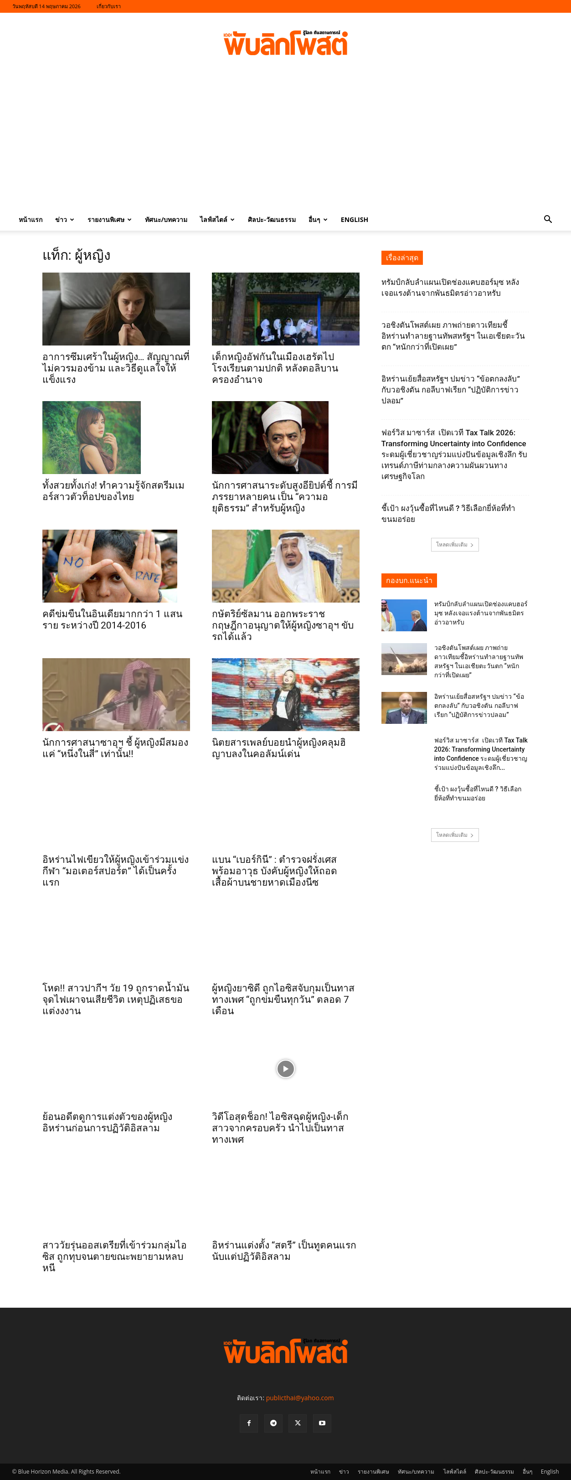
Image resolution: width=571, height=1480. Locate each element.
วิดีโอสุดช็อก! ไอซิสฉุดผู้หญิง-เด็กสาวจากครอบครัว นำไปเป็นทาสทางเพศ (280, 1128)
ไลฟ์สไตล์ (217, 219)
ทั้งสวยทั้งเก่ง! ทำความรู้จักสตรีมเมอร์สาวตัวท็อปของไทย (113, 491)
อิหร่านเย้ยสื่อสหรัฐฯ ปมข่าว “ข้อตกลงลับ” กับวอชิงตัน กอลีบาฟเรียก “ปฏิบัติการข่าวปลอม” (450, 389)
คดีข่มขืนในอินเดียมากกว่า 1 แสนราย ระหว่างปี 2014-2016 (112, 620)
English (354, 219)
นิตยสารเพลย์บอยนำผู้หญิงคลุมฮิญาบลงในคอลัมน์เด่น (279, 748)
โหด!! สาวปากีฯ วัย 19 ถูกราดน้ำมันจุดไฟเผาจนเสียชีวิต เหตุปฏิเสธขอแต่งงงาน (115, 999)
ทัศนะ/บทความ (166, 219)
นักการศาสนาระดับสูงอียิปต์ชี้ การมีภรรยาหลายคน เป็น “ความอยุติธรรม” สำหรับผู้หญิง (285, 497)
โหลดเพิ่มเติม (455, 544)
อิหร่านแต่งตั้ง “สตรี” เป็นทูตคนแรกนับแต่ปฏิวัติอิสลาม (284, 1251)
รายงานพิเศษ (109, 219)
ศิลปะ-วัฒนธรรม (272, 219)
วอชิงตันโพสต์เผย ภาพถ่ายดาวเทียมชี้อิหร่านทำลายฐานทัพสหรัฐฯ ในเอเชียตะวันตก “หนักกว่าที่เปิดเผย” (453, 335)
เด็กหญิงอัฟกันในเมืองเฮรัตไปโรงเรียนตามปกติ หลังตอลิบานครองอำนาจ (275, 368)
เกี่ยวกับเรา (109, 6)
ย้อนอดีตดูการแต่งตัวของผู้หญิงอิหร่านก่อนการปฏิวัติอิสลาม (107, 1122)
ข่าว (64, 219)
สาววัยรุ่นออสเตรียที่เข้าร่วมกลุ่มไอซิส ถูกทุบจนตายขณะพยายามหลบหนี (114, 1257)
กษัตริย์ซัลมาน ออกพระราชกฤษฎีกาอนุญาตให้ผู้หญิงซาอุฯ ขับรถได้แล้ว (283, 625)
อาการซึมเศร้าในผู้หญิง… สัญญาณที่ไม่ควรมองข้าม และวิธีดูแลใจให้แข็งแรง (116, 368)
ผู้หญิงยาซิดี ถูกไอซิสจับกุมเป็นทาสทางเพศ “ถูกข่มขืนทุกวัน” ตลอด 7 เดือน (283, 999)
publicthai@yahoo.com (300, 1397)
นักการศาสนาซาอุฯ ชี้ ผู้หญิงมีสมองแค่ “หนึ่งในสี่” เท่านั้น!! (115, 748)
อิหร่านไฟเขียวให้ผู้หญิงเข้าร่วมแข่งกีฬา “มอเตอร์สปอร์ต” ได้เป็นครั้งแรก (115, 871)
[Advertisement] (285, 140)
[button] (548, 220)
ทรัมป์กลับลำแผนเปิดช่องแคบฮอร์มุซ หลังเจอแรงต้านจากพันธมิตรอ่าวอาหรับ (481, 613)
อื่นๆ (318, 219)
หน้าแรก (30, 219)
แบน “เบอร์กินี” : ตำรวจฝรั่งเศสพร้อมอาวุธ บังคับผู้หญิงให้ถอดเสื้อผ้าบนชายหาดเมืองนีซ (274, 871)
